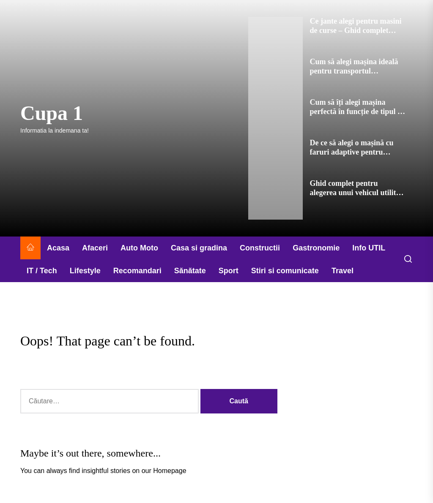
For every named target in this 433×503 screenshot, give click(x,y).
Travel (343, 270)
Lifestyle (85, 270)
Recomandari (137, 270)
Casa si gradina (199, 248)
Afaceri (95, 248)
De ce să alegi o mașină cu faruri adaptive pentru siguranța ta (351, 152)
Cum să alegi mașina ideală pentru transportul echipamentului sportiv (354, 70)
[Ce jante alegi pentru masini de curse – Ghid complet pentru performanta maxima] (275, 37)
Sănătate (190, 270)
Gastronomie (316, 248)
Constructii (260, 248)
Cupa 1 (51, 113)
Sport (228, 270)
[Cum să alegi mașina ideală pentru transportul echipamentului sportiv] (275, 77)
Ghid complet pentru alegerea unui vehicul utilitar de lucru (356, 192)
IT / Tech (42, 270)
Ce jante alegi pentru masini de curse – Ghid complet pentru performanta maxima (356, 30)
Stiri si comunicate (285, 270)
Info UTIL (368, 248)
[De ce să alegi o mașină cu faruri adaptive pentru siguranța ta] (275, 159)
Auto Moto (139, 248)
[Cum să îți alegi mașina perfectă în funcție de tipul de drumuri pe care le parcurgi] (275, 118)
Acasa (58, 248)
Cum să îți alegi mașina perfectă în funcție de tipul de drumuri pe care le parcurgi (357, 111)
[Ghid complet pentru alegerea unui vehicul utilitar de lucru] (275, 199)
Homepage (169, 470)
